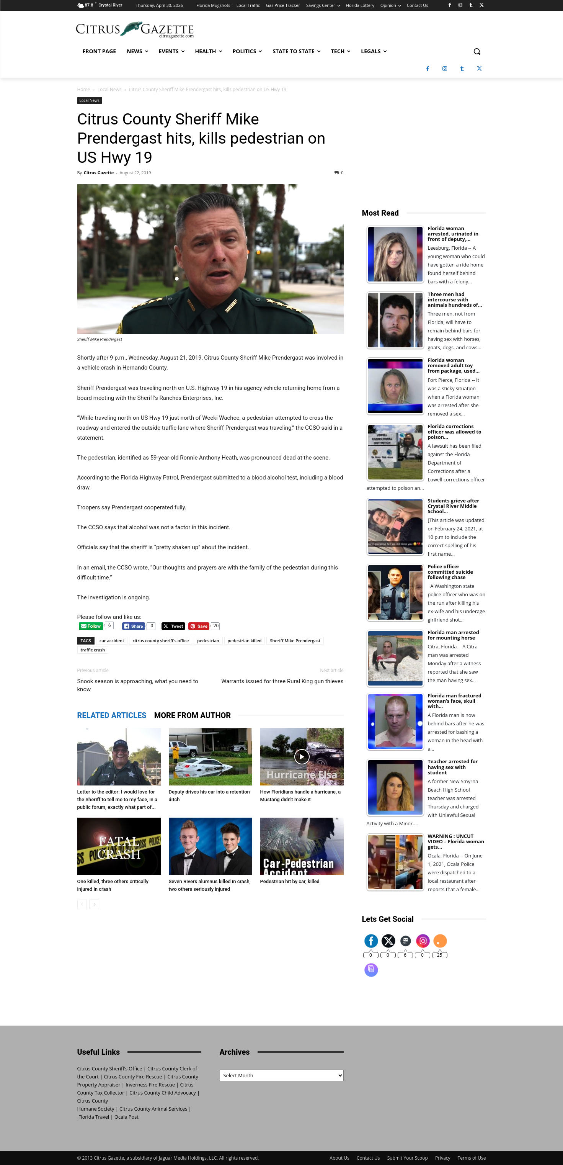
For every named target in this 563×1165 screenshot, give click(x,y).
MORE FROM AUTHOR (192, 715)
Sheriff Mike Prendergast (295, 640)
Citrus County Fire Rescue (133, 1076)
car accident (112, 640)
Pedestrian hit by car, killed (290, 881)
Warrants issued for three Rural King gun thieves (282, 681)
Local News (110, 89)
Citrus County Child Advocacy (162, 1092)
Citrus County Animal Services (153, 1108)
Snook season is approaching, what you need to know (137, 685)
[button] (477, 51)
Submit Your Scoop (407, 1158)
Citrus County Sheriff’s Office (109, 1068)
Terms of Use (472, 1158)
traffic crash (93, 650)
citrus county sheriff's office (160, 640)
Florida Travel (93, 1116)
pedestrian (208, 640)
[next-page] (94, 904)
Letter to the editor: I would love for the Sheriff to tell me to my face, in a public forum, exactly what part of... (117, 799)
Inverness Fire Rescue (150, 1084)
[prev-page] (82, 904)
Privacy (442, 1158)
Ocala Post (126, 1116)
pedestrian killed (245, 640)
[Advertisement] (424, 145)
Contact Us (368, 1158)
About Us (339, 1158)
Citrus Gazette (99, 172)
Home (83, 89)
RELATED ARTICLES (112, 715)
